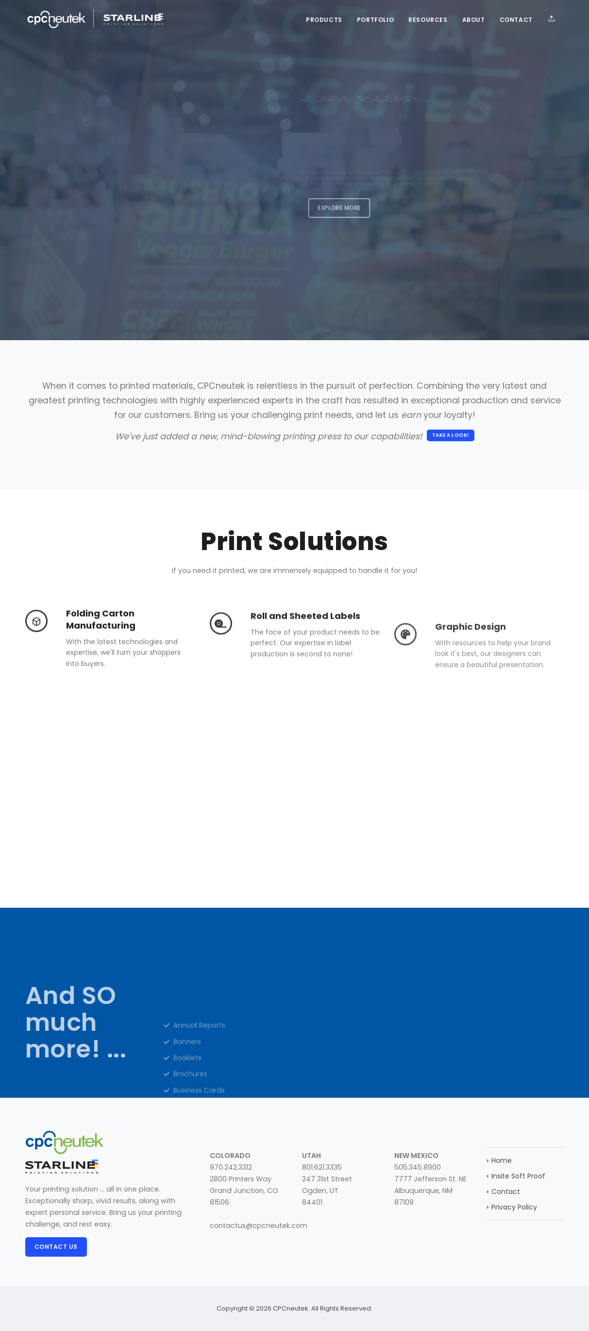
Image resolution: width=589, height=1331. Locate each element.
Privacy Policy (512, 1207)
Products (324, 20)
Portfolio (375, 20)
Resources (427, 20)
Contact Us (56, 1247)
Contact (516, 20)
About (473, 20)
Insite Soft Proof (516, 1176)
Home (499, 1160)
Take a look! (450, 435)
